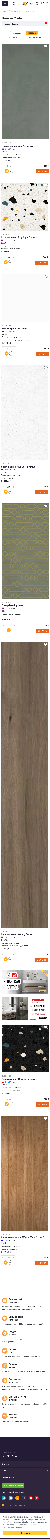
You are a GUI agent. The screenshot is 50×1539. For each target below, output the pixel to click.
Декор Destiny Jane (12, 605)
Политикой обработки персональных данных (19, 1526)
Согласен (25, 1533)
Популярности (36, 38)
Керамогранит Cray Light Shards (19, 237)
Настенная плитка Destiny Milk (18, 466)
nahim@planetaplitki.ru (15, 1505)
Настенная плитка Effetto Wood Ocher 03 (23, 1237)
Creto (7, 149)
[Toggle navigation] (46, 1464)
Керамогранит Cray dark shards (19, 1078)
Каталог (5, 1464)
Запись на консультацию (13, 1485)
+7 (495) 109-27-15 (11, 1455)
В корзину (42, 171)
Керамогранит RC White (15, 328)
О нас (4, 1470)
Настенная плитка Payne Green (19, 145)
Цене (14, 38)
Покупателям (8, 1477)
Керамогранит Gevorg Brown (16, 934)
